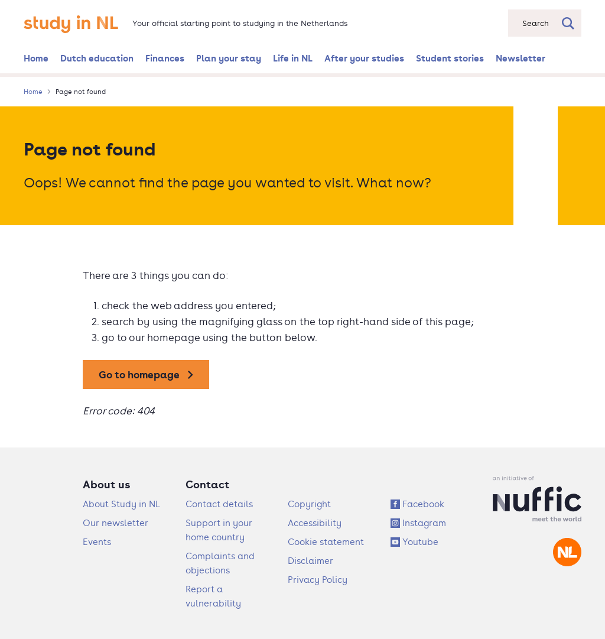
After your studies (364, 58)
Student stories (450, 58)
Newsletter (520, 58)
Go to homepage (139, 374)
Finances (164, 58)
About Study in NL (121, 504)
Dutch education (97, 58)
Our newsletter (115, 522)
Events (97, 541)
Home (36, 58)
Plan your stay (228, 58)
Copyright (309, 504)
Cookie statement (326, 541)
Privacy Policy (317, 579)
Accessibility (314, 522)
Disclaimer (310, 560)
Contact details (219, 504)
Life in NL (293, 58)
